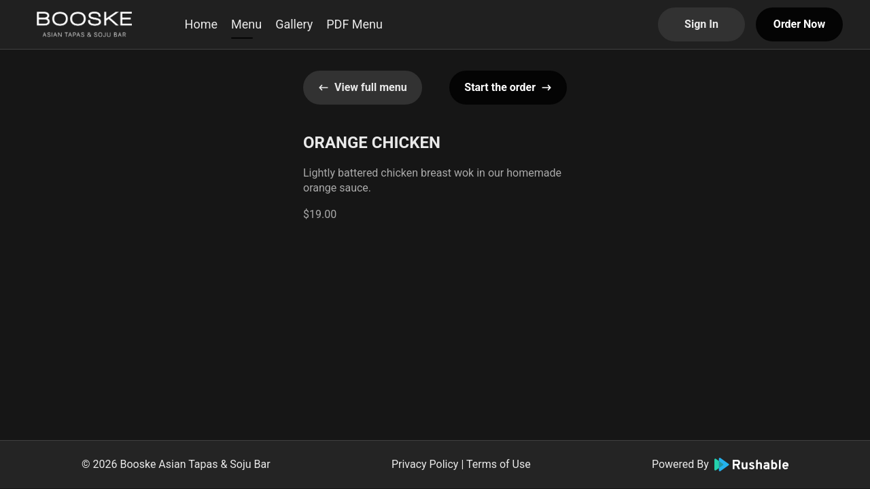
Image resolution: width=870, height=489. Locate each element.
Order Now (799, 24)
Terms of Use (498, 464)
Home (201, 24)
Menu (246, 24)
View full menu (362, 87)
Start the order (508, 87)
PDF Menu (354, 24)
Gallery (294, 24)
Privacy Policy (425, 464)
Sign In (701, 24)
